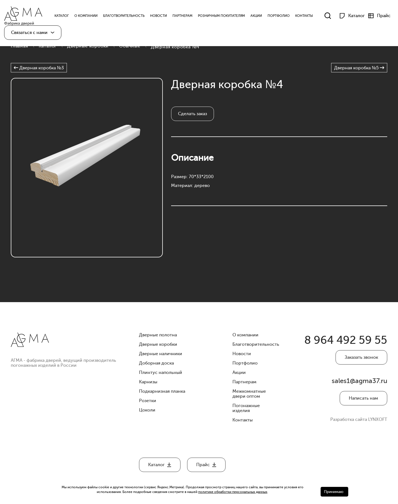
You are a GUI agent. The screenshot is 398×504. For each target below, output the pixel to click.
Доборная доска (156, 363)
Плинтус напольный (160, 372)
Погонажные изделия (246, 408)
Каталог (48, 46)
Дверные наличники (160, 353)
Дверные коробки (88, 46)
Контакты (304, 16)
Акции (256, 16)
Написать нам (363, 398)
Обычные (129, 46)
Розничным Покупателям (221, 16)
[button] (32, 32)
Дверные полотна (158, 335)
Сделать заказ (192, 113)
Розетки (147, 400)
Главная (19, 46)
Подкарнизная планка (162, 391)
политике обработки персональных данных (232, 492)
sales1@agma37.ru (359, 381)
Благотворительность (124, 16)
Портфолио (279, 16)
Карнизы (148, 381)
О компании (86, 16)
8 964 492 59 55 (345, 340)
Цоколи (147, 410)
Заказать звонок (361, 357)
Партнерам (182, 16)
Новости (158, 16)
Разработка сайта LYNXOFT (358, 419)
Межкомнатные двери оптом (249, 394)
